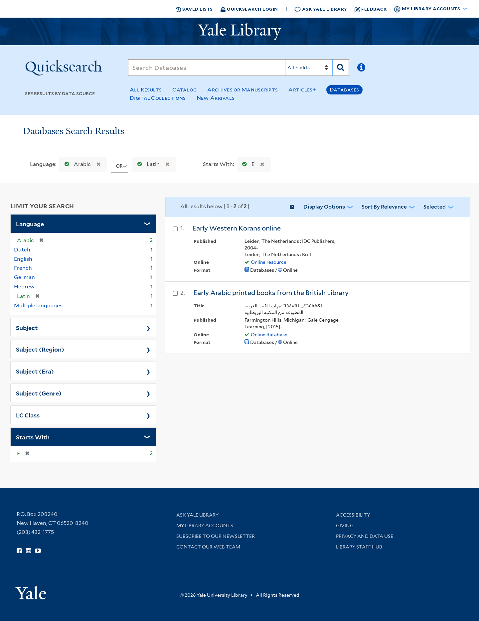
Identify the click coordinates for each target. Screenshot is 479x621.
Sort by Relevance (384, 207)
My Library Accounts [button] (427, 9)
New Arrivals (216, 98)
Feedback (371, 9)
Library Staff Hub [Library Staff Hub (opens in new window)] (359, 546)
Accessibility (353, 515)
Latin (147, 164)
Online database (269, 334)
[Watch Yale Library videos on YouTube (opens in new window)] (38, 551)
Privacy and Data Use (364, 536)
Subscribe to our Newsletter (215, 536)
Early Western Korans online (236, 228)
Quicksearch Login (249, 9)
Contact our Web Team (208, 546)
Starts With (33, 437)
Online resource (268, 262)
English (23, 259)
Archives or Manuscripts (242, 89)
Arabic (76, 164)
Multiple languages (38, 305)
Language (30, 224)
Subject (27, 327)
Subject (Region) (40, 349)
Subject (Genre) (39, 393)
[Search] (206, 67)
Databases (344, 89)
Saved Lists (194, 9)
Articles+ (302, 89)
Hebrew (24, 286)
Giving (345, 525)
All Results (146, 89)
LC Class (28, 415)
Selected (434, 207)
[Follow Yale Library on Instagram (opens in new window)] (28, 551)
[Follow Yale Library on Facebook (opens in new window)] (19, 551)
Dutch (22, 249)
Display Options (324, 207)
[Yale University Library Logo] (239, 32)
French (23, 268)
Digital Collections (158, 98)
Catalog (184, 89)
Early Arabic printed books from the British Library (271, 293)
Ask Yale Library (320, 9)
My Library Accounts (204, 525)
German (24, 277)
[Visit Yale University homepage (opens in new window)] (31, 590)
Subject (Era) (35, 371)
